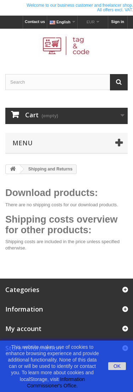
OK (117, 366)
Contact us (35, 21)
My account (23, 328)
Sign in (117, 21)
